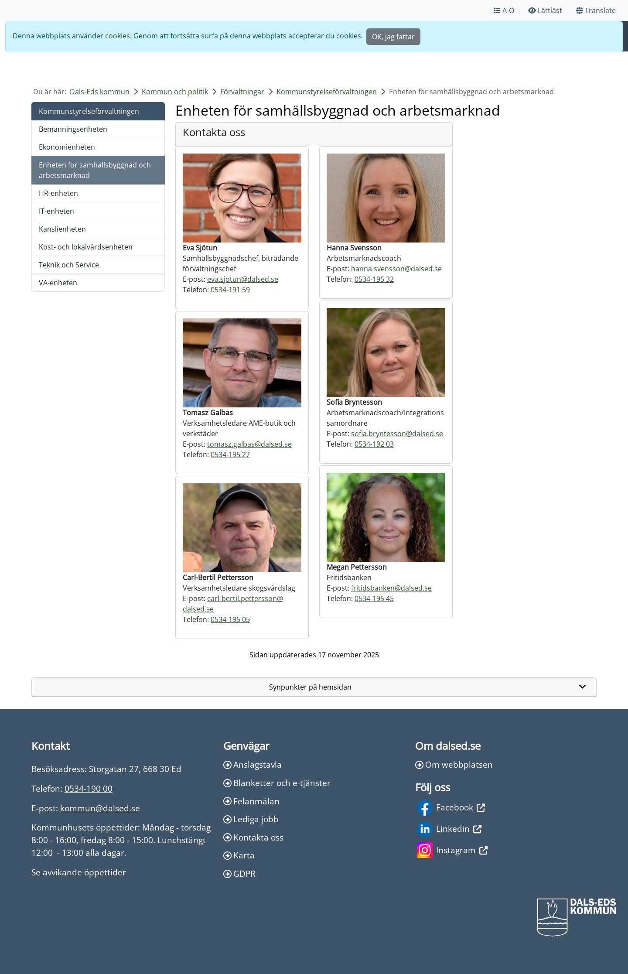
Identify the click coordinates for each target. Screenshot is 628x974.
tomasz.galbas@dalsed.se (249, 444)
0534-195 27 (230, 454)
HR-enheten (58, 193)
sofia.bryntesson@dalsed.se (397, 433)
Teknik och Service (69, 265)
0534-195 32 (374, 279)
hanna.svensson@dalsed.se (396, 268)
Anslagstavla (252, 764)
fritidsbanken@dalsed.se (391, 588)
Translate (596, 10)
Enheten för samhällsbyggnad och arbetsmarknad (95, 170)
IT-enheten (56, 211)
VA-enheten (58, 282)
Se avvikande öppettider (78, 872)
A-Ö (504, 10)
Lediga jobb (251, 819)
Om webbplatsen (454, 764)
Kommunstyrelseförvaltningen (326, 91)
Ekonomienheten (67, 147)
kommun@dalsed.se (100, 808)
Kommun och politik (175, 91)
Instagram (452, 850)
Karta (239, 855)
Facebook (451, 808)
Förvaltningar (242, 91)
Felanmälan (251, 801)
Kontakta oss (253, 837)
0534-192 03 (374, 444)
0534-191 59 (230, 289)
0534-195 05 (230, 619)
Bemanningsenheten (73, 129)
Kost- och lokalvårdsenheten (86, 247)
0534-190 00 (89, 788)
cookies (117, 36)
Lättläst (545, 10)
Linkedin (449, 829)
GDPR (239, 873)
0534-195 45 (374, 598)
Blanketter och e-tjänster (277, 783)
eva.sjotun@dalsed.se (242, 279)
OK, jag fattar (393, 36)
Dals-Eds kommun (100, 91)
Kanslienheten (62, 229)
